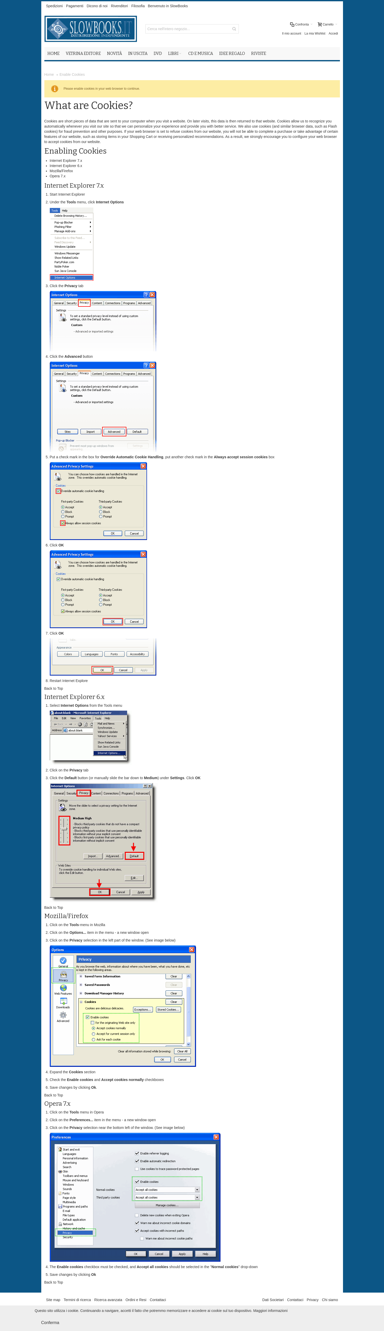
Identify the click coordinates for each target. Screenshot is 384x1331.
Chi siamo (330, 1300)
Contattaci (158, 1300)
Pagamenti (74, 6)
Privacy (312, 1300)
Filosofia (138, 6)
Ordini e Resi (136, 1300)
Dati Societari (273, 1300)
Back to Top (53, 688)
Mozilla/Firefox (61, 171)
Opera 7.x (58, 176)
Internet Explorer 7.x (66, 161)
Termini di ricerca (77, 1300)
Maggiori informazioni (270, 1311)
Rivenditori (119, 6)
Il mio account (291, 33)
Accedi (333, 33)
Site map (53, 1300)
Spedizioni (54, 6)
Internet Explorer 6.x (66, 166)
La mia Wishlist (315, 33)
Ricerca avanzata (108, 1300)
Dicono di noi (97, 6)
